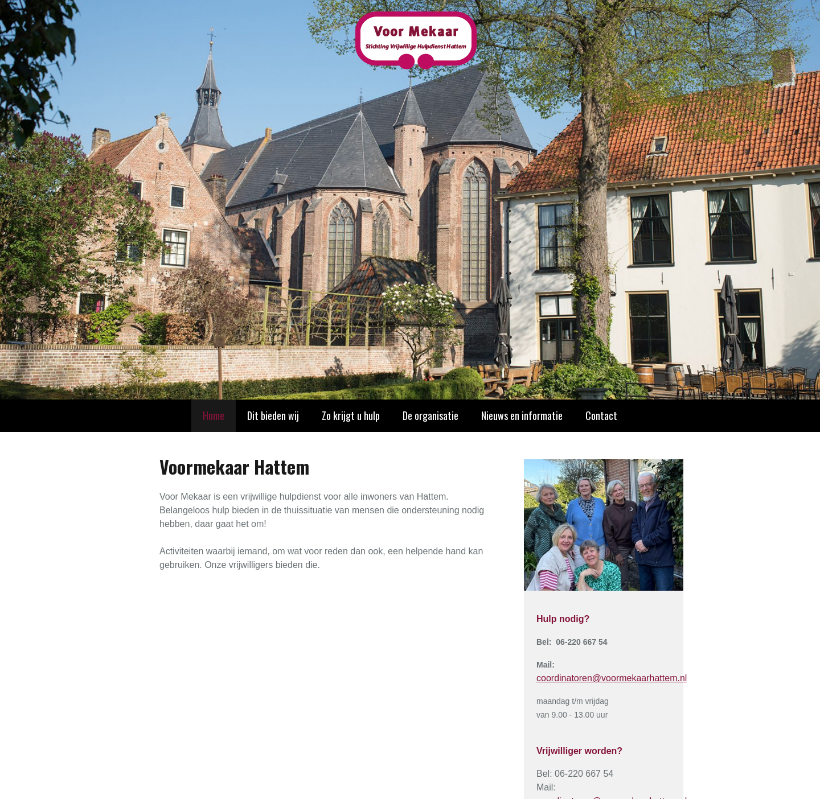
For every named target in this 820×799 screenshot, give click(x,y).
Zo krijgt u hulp (351, 415)
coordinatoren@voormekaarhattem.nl (611, 678)
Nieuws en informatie (522, 415)
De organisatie (430, 415)
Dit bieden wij (273, 415)
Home (213, 415)
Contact (601, 415)
